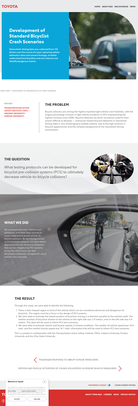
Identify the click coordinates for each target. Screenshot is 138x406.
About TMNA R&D (93, 394)
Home (97, 6)
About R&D (107, 6)
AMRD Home (5, 91)
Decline (37, 399)
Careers (108, 394)
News (132, 6)
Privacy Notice (128, 394)
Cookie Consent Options (125, 385)
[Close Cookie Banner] (44, 382)
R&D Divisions (121, 6)
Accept (17, 399)
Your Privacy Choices (97, 385)
